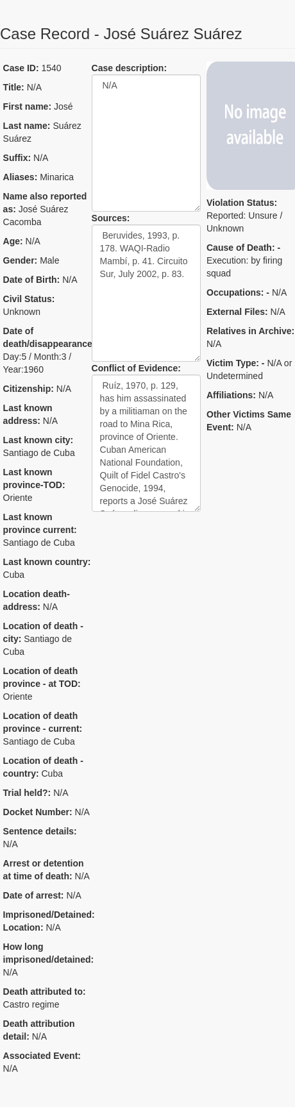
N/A (146, 143)
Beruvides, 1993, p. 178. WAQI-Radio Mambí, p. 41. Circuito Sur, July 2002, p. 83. (146, 293)
